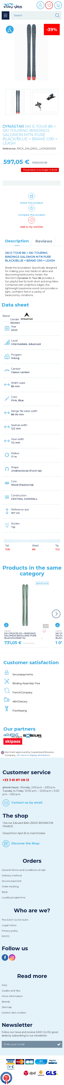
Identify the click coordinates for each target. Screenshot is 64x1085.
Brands (6, 1001)
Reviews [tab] (43, 241)
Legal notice (9, 925)
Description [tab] (17, 241)
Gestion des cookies (14, 1012)
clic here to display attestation (33, 755)
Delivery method (12, 875)
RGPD (5, 936)
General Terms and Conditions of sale (24, 870)
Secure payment (12, 880)
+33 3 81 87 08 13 (16, 780)
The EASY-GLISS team (15, 919)
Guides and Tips (11, 990)
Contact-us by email (26, 802)
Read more (32, 976)
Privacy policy (10, 930)
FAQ (4, 985)
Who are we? (32, 910)
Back (5, 891)
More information (12, 996)
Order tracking (10, 886)
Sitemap (7, 1007)
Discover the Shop (25, 843)
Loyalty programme (13, 897)
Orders (32, 861)
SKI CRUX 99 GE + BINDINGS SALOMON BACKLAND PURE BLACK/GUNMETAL (20, 634)
